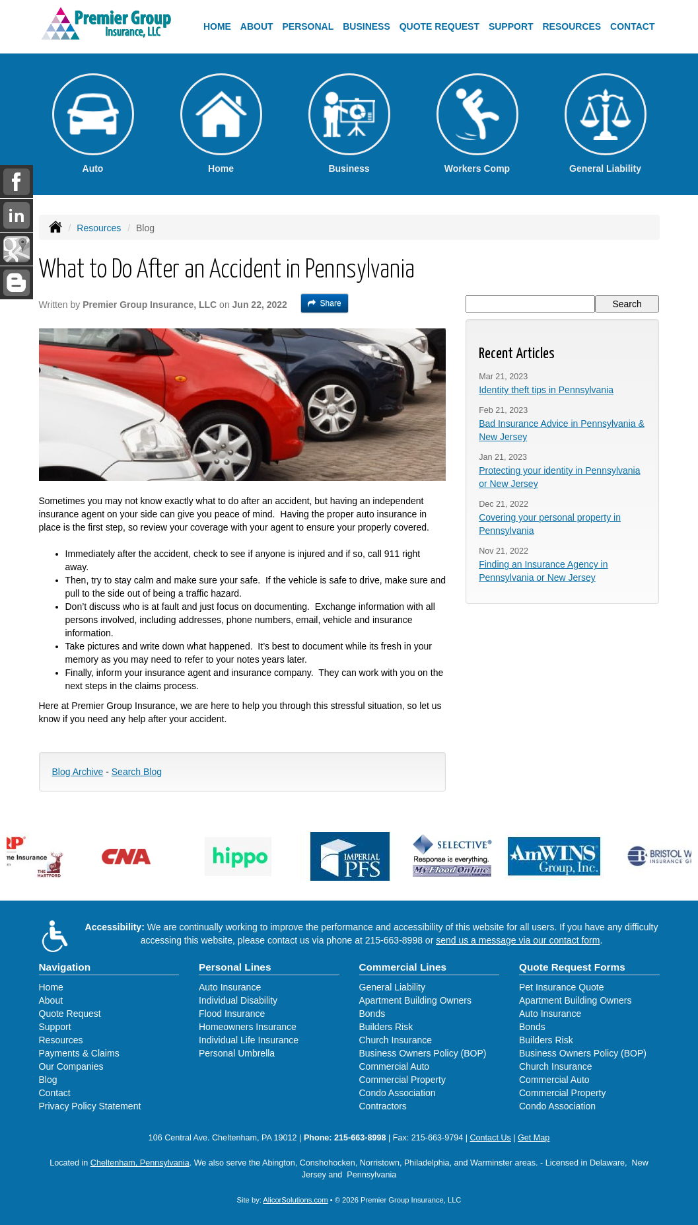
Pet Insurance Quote (561, 987)
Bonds (372, 1013)
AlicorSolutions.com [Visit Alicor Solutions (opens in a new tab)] (295, 1200)
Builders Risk (386, 1026)
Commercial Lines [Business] (403, 967)
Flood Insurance (232, 1013)
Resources (99, 228)
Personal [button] (308, 26)
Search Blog (137, 771)
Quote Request (70, 1013)
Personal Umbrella (237, 1053)
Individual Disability (238, 1000)
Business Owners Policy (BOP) (423, 1053)
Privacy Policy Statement (90, 1106)
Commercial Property (402, 1079)
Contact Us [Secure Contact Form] (490, 1137)
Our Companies (71, 1066)
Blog (48, 1079)
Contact (632, 26)
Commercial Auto (394, 1066)
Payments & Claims (79, 1053)
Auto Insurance (230, 987)
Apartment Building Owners (415, 1000)
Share (324, 303)
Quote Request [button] (439, 26)
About (51, 1000)
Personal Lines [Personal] (235, 967)
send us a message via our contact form (518, 940)
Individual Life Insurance (248, 1040)
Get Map (533, 1137)
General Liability (392, 987)
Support (55, 1026)
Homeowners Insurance (248, 1026)
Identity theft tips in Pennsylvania (546, 390)
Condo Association (397, 1093)
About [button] (256, 26)
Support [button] (511, 26)
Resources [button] (571, 26)
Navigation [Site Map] (65, 967)
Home (217, 26)
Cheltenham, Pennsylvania (140, 1163)
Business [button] (366, 26)
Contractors (383, 1106)
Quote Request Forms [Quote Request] (572, 967)
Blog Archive (78, 771)
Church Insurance (396, 1040)
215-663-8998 (394, 940)
